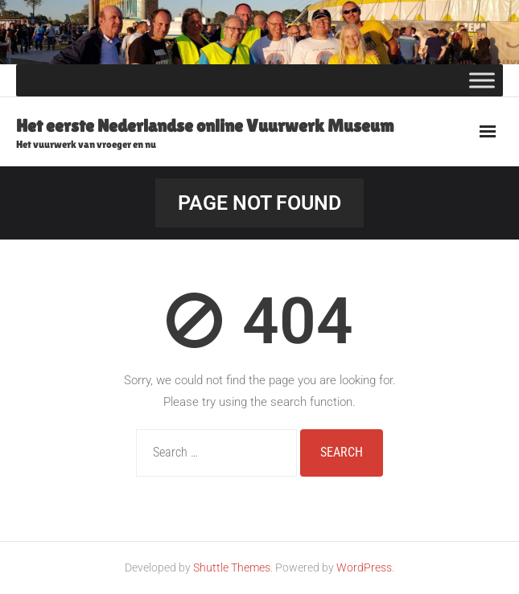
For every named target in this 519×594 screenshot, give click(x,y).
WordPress (364, 567)
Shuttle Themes (231, 567)
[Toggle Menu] (482, 80)
